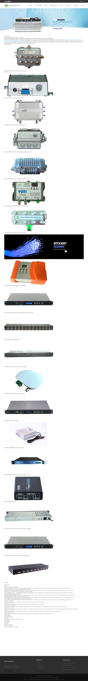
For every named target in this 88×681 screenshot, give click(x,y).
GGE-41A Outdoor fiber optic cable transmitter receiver (16, 179)
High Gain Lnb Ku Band (8, 624)
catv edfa (55, 679)
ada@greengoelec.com (72, 669)
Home (30, 5)
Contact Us (76, 5)
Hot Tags (45, 677)
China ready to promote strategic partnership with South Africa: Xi (17, 589)
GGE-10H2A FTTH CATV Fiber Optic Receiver (14, 98)
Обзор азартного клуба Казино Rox (12, 339)
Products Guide (33, 677)
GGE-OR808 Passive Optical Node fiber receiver (15, 232)
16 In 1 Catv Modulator (8, 625)
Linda (9, 600)
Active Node (6, 618)
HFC (46, 5)
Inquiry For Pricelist (8, 670)
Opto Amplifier (7, 620)
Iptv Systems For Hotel (8, 617)
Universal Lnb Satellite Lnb (9, 40)
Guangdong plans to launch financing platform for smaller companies (18, 591)
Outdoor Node (46, 679)
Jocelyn (9, 612)
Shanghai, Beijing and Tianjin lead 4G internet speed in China (16, 596)
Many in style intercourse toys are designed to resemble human (18, 312)
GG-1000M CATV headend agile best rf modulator (15, 285)
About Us (68, 5)
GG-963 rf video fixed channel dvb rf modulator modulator (17, 528)
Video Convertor (53, 5)
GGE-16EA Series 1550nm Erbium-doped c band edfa (16, 555)
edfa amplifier (6, 622)
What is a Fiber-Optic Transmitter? (11, 587)
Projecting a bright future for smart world (12, 594)
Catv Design (6, 623)
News (61, 5)
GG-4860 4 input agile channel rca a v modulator (15, 366)
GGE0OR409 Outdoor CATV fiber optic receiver (14, 125)
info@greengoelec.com (72, 667)
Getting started (7, 36)
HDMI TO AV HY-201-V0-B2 (10, 501)
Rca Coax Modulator (8, 615)
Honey (9, 610)
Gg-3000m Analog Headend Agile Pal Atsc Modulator (13, 619)
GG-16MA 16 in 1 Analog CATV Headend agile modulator (33, 679)
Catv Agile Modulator (68, 39)
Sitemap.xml (50, 677)
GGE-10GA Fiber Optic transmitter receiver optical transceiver (18, 152)
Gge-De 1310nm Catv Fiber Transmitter (11, 626)
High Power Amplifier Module (19, 40)
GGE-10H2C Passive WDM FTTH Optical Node (14, 393)
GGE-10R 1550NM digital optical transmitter (14, 447)
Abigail (9, 603)
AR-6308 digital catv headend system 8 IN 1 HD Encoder (17, 474)
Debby (9, 607)
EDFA (58, 679)
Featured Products (40, 677)
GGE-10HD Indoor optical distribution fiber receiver (16, 206)
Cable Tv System (7, 621)
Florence (9, 605)
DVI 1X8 (6, 582)
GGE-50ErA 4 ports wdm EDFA (11, 420)
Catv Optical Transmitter (77, 39)
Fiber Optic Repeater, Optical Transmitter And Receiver (14, 37)
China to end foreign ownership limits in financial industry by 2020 (17, 598)
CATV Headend (38, 5)
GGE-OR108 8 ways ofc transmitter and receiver (15, 70)
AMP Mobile (55, 677)
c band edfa (51, 679)
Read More (6, 72)
